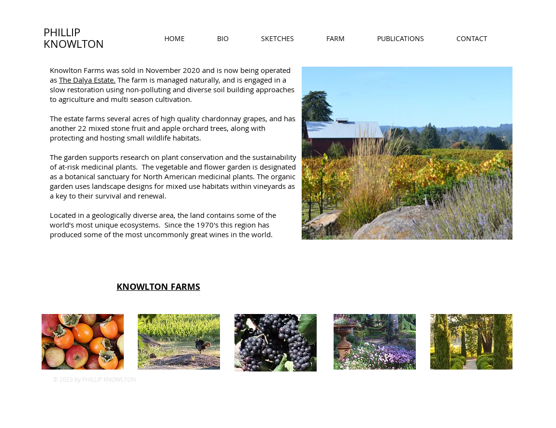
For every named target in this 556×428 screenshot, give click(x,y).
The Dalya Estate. (87, 80)
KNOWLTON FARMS (158, 287)
